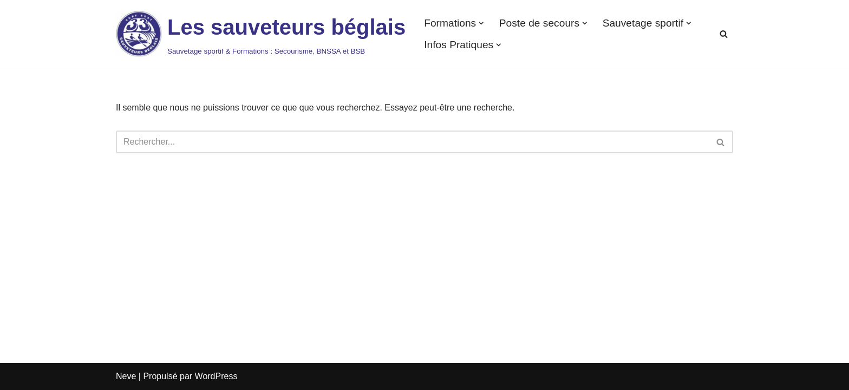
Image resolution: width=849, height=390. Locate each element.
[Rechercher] (724, 34)
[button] (481, 23)
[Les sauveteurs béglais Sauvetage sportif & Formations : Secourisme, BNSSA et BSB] (261, 34)
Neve (126, 376)
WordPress (216, 376)
